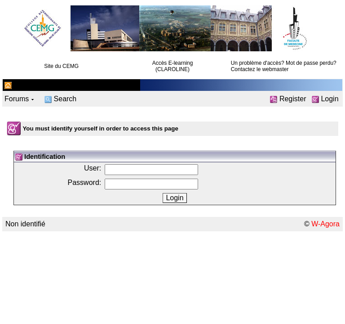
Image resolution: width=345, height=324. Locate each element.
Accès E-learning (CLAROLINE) (172, 66)
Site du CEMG (61, 66)
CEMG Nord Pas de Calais (53, 85)
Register (288, 99)
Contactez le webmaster (260, 69)
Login (325, 99)
